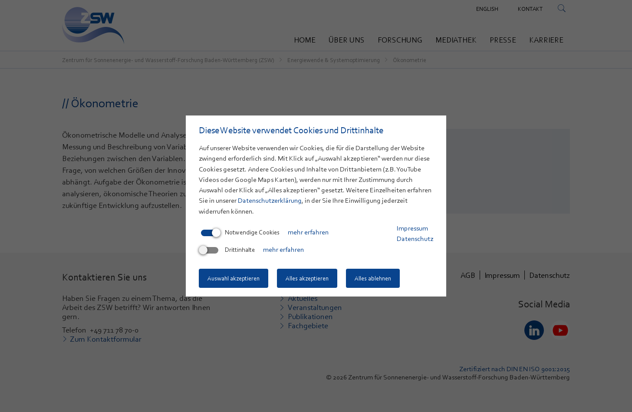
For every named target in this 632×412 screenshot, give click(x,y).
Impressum (412, 228)
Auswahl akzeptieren (233, 278)
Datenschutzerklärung (270, 200)
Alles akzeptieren (307, 278)
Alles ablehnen (373, 278)
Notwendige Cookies (240, 232)
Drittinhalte (228, 250)
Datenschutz (415, 239)
